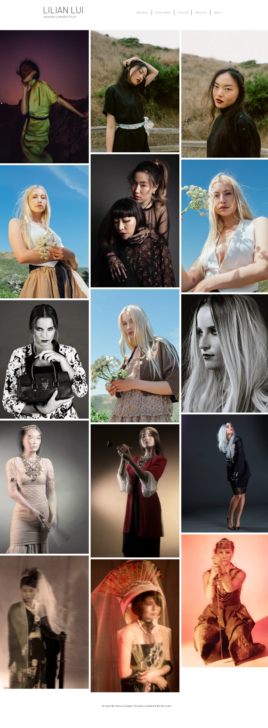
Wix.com (166, 706)
